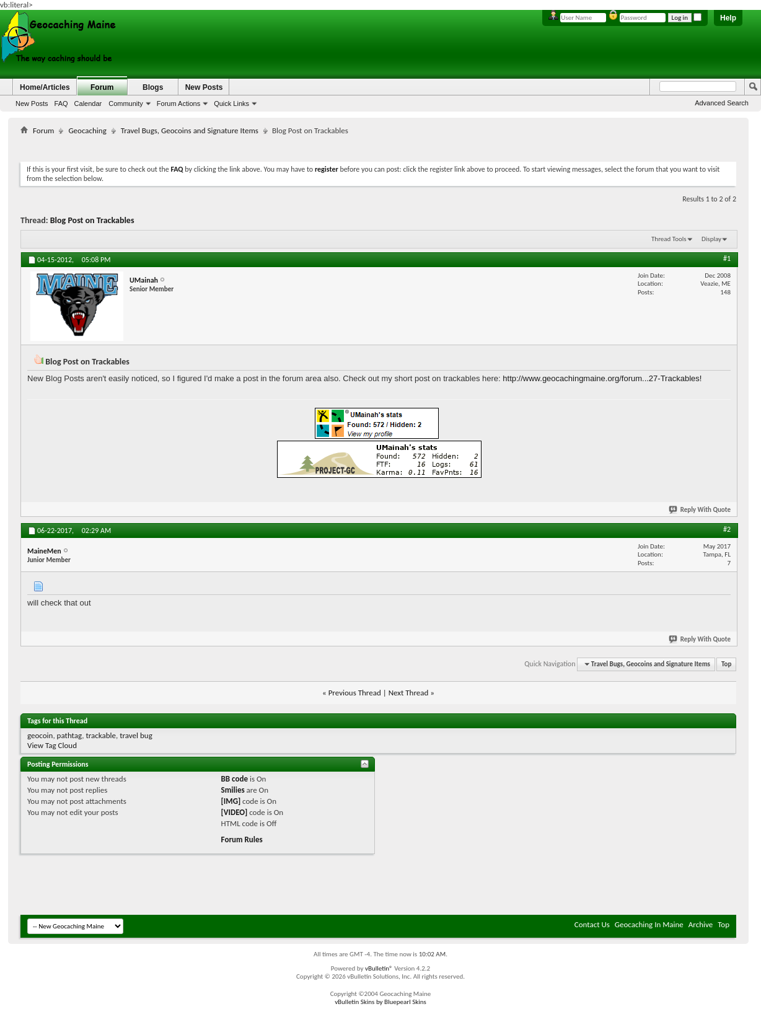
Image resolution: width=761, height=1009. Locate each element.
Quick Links (231, 103)
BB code (234, 778)
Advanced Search (722, 103)
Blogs (153, 87)
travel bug (136, 735)
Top (726, 664)
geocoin (40, 735)
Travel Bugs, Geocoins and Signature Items (189, 130)
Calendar (88, 103)
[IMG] (231, 801)
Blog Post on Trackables (92, 220)
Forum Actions (178, 103)
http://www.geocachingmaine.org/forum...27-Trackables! (602, 378)
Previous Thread (354, 692)
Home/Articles (45, 87)
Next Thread (409, 692)
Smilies (233, 790)
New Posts (31, 103)
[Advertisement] (378, 146)
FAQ (61, 103)
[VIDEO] (234, 812)
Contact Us (592, 924)
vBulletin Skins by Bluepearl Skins (380, 1002)
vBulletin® (379, 968)
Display (711, 239)
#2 (727, 529)
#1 (727, 258)
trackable (101, 735)
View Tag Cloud (52, 745)
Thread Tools (669, 239)
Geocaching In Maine (649, 924)
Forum (101, 87)
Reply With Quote (700, 510)
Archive (700, 924)
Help (728, 18)
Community (125, 103)
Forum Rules (242, 839)
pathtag (69, 735)
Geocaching (87, 130)
